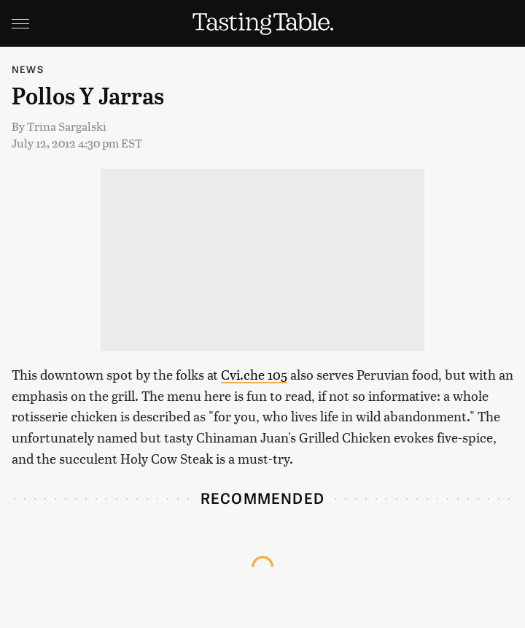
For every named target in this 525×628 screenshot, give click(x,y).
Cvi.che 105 (254, 374)
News (28, 69)
